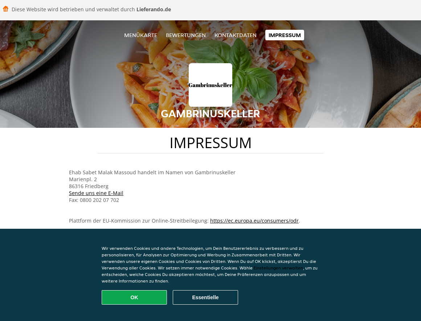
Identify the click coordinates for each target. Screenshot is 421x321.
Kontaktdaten (235, 35)
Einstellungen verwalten (278, 268)
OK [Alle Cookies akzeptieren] (134, 297)
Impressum (285, 35)
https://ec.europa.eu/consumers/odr (254, 220)
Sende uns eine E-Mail (96, 193)
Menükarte (140, 35)
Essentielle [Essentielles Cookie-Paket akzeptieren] (205, 297)
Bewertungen (186, 35)
